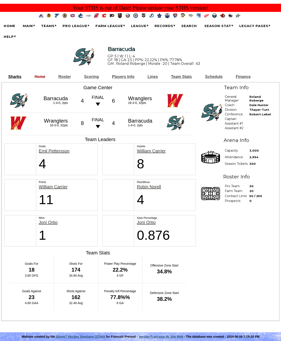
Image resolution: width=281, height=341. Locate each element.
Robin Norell (149, 187)
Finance (243, 77)
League (138, 26)
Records (164, 26)
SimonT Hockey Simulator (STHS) (80, 336)
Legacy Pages (253, 26)
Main (28, 26)
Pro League (75, 26)
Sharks (14, 77)
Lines (153, 77)
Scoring (91, 77)
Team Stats (181, 77)
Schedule (214, 77)
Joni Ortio (48, 222)
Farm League (109, 26)
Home (9, 26)
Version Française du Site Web (161, 336)
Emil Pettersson (54, 151)
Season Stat (217, 26)
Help (9, 36)
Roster (64, 77)
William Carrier (151, 151)
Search (189, 26)
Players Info (123, 77)
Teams (47, 26)
